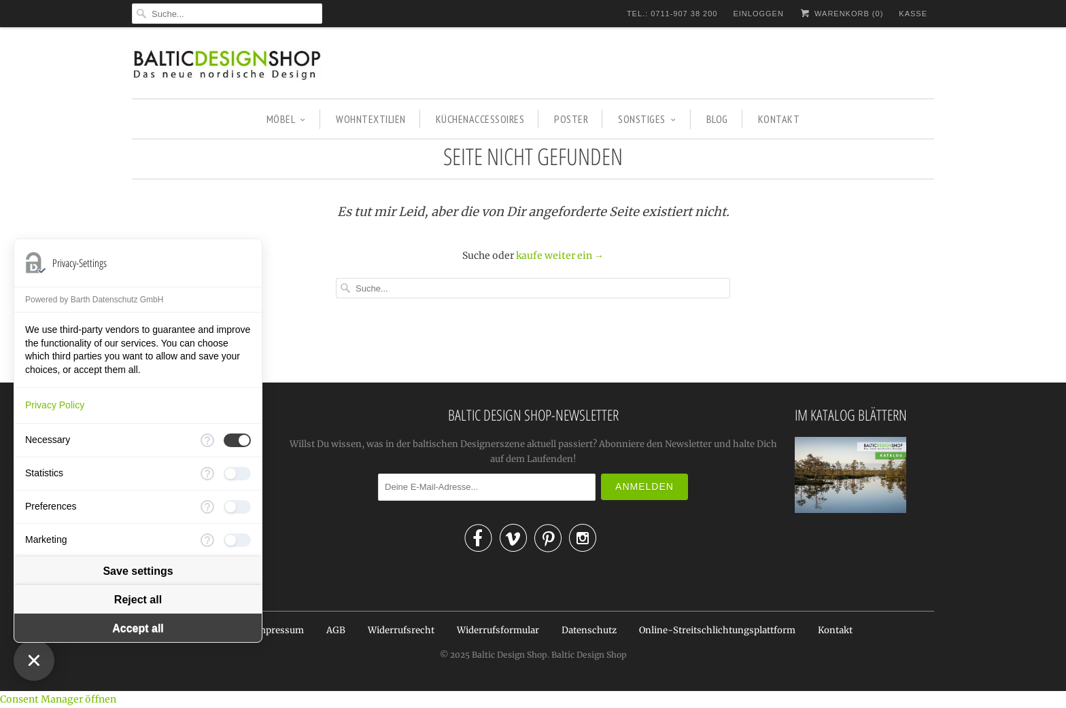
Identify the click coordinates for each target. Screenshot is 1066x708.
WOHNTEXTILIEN (371, 119)
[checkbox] (237, 440)
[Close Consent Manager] (34, 660)
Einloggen (758, 14)
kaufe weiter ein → (560, 255)
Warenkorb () (841, 13)
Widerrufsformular (498, 630)
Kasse (913, 14)
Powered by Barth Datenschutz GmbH (94, 299)
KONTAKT (779, 119)
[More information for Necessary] (207, 440)
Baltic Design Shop (509, 655)
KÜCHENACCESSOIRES (480, 119)
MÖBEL (286, 119)
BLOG (717, 119)
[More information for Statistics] (207, 473)
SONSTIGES (647, 119)
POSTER (571, 119)
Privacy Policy (54, 405)
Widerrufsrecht (401, 630)
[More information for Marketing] (207, 540)
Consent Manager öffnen (58, 699)
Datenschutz (589, 630)
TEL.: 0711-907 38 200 (672, 14)
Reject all (138, 599)
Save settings (138, 571)
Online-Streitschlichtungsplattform (717, 630)
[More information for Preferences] (207, 507)
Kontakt (835, 630)
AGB (335, 630)
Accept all (138, 628)
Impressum (279, 630)
